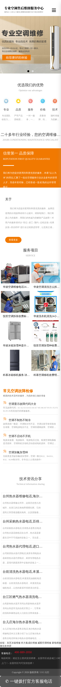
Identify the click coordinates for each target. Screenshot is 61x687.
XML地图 (44, 672)
